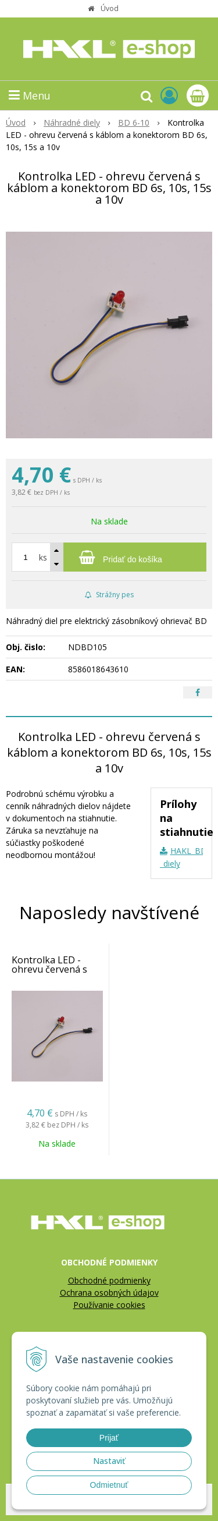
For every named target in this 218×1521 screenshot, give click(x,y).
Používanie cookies (109, 1304)
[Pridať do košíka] (109, 557)
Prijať (109, 1437)
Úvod (110, 8)
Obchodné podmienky (109, 1280)
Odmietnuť (109, 1485)
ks (43, 557)
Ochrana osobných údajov (109, 1292)
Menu (30, 95)
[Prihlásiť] (169, 95)
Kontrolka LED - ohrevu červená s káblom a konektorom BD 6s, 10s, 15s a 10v (54, 978)
